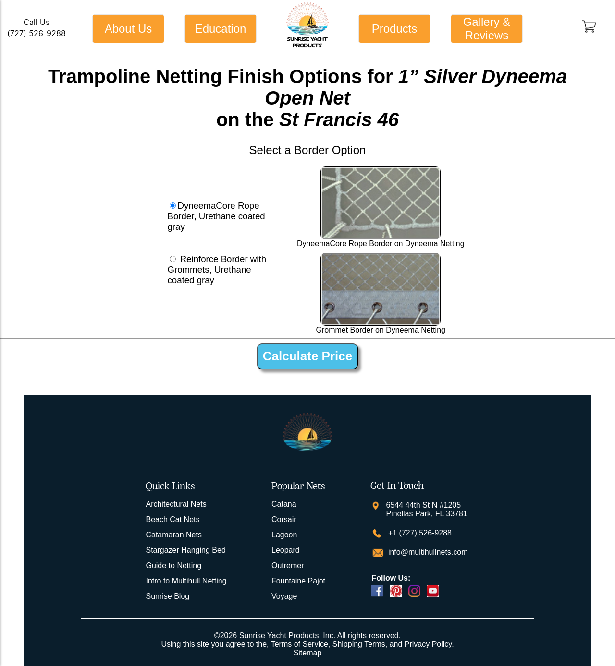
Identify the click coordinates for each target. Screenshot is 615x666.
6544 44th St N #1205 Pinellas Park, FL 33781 (426, 509)
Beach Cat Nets (172, 519)
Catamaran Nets (174, 535)
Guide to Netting (173, 565)
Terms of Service (299, 644)
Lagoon (284, 535)
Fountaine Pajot (298, 581)
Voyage (284, 596)
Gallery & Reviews (487, 28)
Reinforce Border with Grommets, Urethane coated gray (216, 269)
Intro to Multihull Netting (186, 581)
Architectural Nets (176, 504)
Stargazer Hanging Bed (185, 550)
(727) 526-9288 (36, 33)
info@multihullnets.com (426, 552)
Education (220, 28)
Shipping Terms (358, 644)
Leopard (285, 550)
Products (395, 28)
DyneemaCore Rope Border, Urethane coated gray (216, 216)
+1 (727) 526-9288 (419, 533)
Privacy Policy (428, 644)
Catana (283, 504)
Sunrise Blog (167, 596)
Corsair (283, 519)
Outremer (287, 565)
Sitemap (308, 653)
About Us (128, 28)
